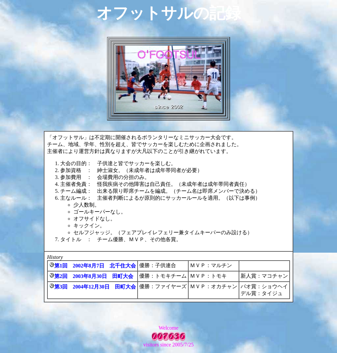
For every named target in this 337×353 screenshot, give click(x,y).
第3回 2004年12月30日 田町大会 (95, 287)
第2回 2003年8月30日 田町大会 (93, 276)
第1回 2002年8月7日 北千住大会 (95, 265)
